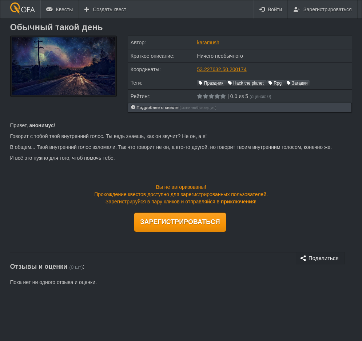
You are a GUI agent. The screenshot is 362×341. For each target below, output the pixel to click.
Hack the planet (246, 83)
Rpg (275, 83)
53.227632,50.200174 (221, 69)
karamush (208, 42)
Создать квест (105, 9)
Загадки (297, 83)
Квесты (59, 9)
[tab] (240, 107)
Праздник (211, 83)
